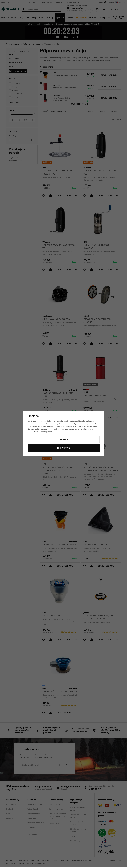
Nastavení (63, 440)
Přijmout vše (63, 448)
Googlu (52, 426)
